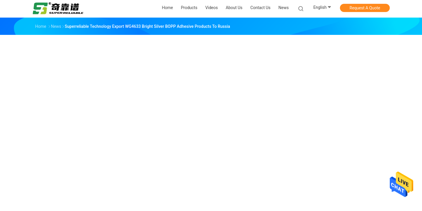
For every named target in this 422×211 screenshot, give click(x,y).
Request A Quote (365, 8)
